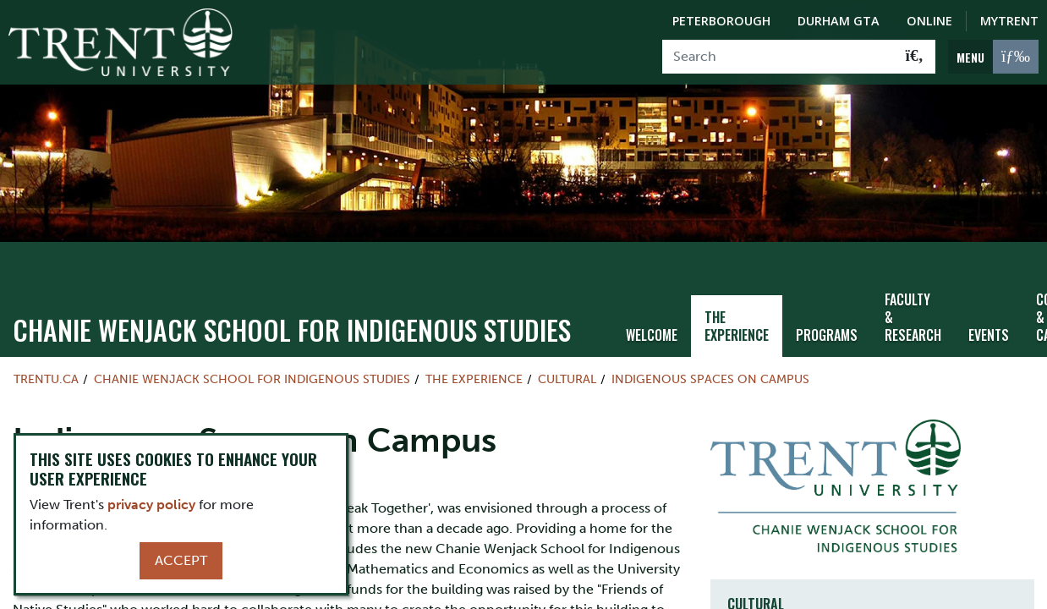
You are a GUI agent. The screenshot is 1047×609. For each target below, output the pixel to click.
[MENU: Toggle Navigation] (993, 57)
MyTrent (1009, 21)
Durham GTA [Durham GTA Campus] (839, 21)
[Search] (778, 57)
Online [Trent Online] (929, 21)
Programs (827, 324)
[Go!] (914, 57)
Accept (181, 560)
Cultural (567, 368)
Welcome (651, 324)
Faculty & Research (913, 306)
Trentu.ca (46, 368)
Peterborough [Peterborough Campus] (721, 21)
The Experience (736, 315)
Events (988, 324)
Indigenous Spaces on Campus (710, 368)
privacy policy (151, 505)
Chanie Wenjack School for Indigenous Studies (292, 319)
